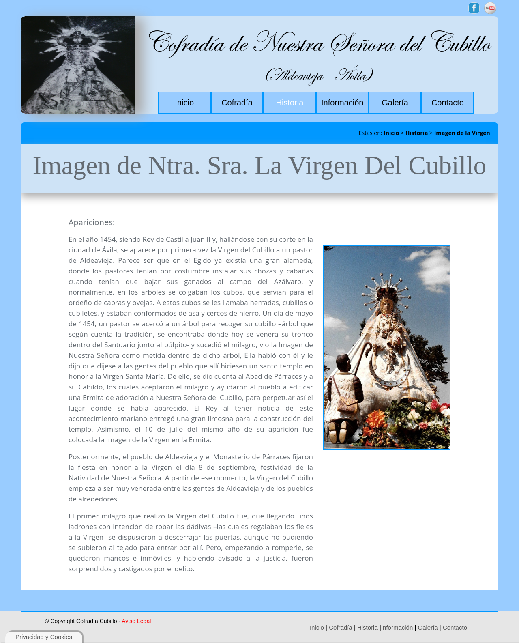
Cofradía (340, 627)
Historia (416, 133)
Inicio (391, 133)
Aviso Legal (136, 621)
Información (397, 627)
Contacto (455, 627)
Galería (428, 627)
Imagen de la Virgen (462, 133)
